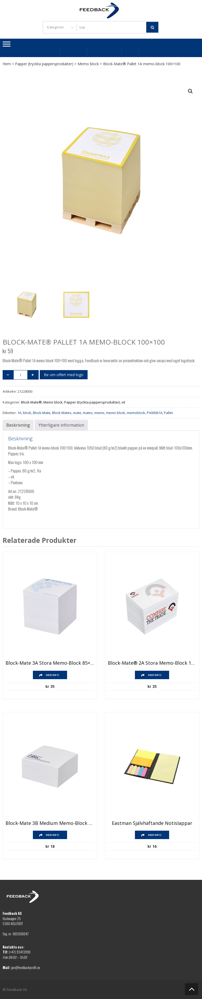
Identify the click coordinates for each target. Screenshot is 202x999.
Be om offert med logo (63, 374)
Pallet (168, 412)
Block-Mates (62, 412)
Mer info (52, 675)
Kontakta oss (153, 51)
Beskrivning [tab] (18, 425)
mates (88, 412)
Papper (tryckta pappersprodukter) (44, 63)
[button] (190, 91)
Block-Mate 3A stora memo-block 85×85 (50, 663)
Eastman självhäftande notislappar (152, 823)
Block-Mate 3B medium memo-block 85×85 (50, 823)
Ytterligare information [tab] (61, 425)
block (27, 412)
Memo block (88, 63)
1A (19, 412)
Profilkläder (73, 51)
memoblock (136, 412)
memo (99, 412)
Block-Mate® (31, 402)
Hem (7, 63)
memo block (115, 412)
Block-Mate (41, 412)
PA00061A (154, 412)
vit (123, 402)
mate (77, 412)
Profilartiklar (103, 51)
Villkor (130, 51)
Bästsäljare (47, 51)
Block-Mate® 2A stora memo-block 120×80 (152, 663)
